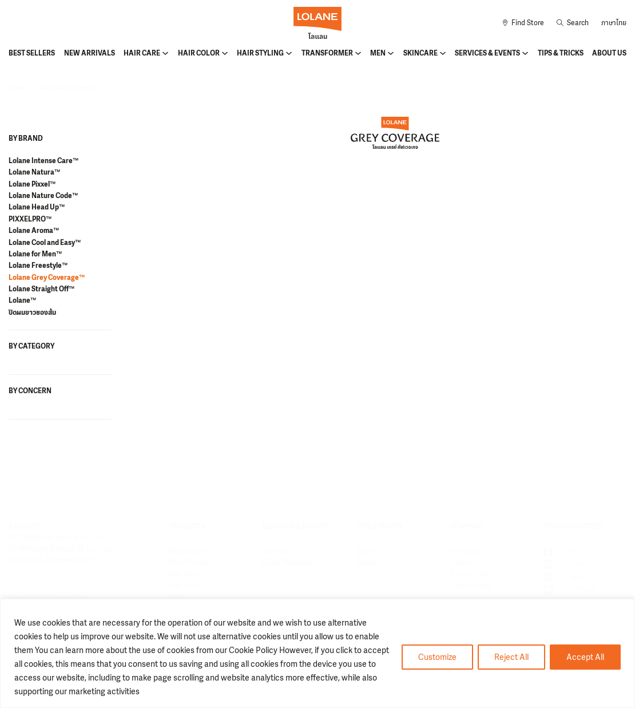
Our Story (465, 551)
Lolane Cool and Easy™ (45, 242)
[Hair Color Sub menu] (224, 53)
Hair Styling (260, 53)
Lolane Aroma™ (34, 230)
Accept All (585, 656)
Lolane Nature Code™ (43, 195)
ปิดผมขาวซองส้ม (32, 312)
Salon (365, 551)
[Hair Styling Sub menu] (288, 53)
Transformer (327, 53)
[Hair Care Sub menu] (165, 53)
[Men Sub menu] (390, 53)
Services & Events (487, 53)
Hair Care (142, 53)
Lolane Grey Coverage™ (47, 277)
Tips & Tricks (561, 53)
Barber (367, 562)
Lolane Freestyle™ (38, 265)
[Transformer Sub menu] (358, 53)
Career (460, 562)
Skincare (420, 53)
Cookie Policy (471, 586)
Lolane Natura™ (34, 172)
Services (276, 551)
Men (378, 53)
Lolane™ (22, 300)
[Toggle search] (572, 22)
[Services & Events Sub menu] (525, 53)
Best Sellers (32, 53)
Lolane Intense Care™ (43, 161)
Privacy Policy (471, 574)
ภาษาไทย (613, 23)
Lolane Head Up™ (37, 207)
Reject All (511, 656)
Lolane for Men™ (35, 254)
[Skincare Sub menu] (442, 53)
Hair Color (199, 53)
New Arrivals (89, 53)
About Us (609, 53)
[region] (317, 653)
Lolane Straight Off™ (41, 289)
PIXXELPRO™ (30, 219)
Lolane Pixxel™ (32, 184)
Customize (437, 656)
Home (16, 88)
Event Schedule (287, 562)
